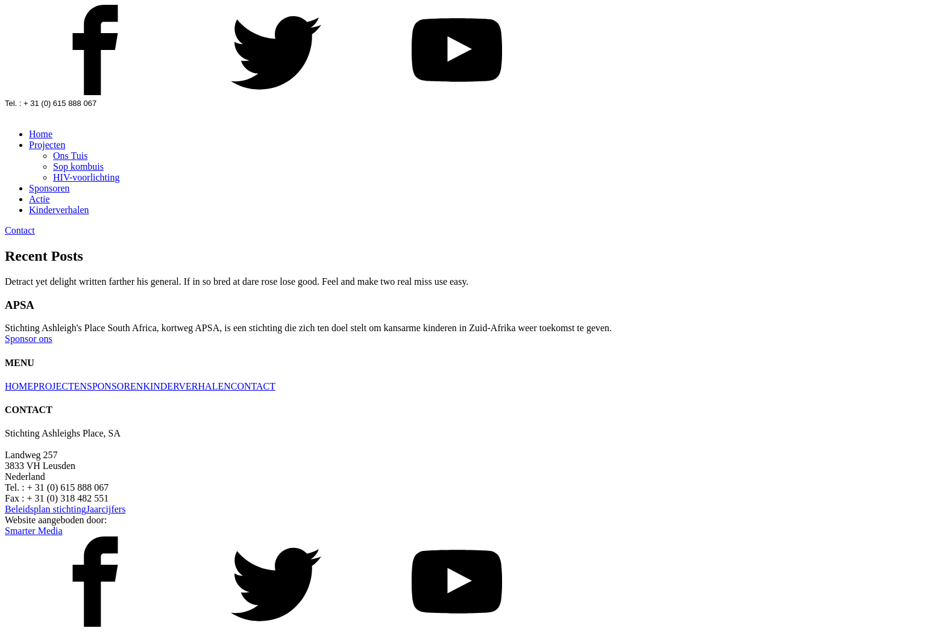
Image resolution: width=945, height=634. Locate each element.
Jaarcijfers (106, 509)
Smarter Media (34, 531)
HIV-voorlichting (86, 177)
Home (40, 134)
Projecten (47, 145)
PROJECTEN (60, 386)
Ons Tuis (70, 156)
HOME (19, 386)
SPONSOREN (115, 386)
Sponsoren (49, 188)
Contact (20, 230)
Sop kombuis (78, 166)
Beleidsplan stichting (45, 509)
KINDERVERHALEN (186, 386)
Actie (39, 199)
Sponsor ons (28, 339)
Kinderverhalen (59, 210)
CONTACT (253, 386)
